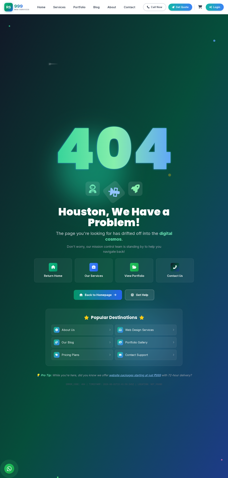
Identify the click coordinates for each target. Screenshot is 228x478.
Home (41, 7)
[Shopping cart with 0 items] (200, 7)
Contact (129, 7)
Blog (96, 7)
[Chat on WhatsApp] (9, 469)
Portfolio (79, 7)
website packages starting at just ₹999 (135, 375)
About (111, 7)
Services (59, 7)
